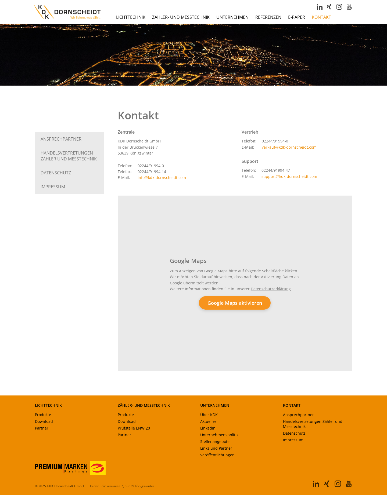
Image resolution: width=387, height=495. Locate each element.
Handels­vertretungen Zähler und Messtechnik (69, 156)
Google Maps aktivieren (234, 303)
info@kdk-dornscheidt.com (162, 178)
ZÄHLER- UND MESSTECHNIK (144, 405)
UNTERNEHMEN (214, 405)
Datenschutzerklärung (271, 289)
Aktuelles (208, 421)
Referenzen (268, 17)
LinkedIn (208, 428)
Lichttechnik (130, 17)
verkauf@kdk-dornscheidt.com (289, 147)
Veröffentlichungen (217, 455)
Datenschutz (56, 173)
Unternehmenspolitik (219, 435)
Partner (41, 428)
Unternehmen (232, 17)
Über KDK (209, 415)
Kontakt (321, 17)
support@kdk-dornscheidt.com (289, 176)
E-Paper (296, 17)
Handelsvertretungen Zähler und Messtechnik (312, 424)
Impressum (53, 187)
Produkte (43, 415)
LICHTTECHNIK (48, 405)
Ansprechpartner (61, 139)
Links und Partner (216, 448)
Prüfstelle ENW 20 (134, 428)
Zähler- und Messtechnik (181, 17)
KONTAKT (291, 405)
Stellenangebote (215, 442)
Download (44, 421)
